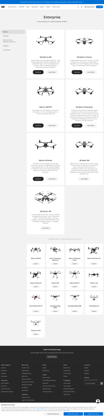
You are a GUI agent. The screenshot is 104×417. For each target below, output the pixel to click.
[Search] (78, 7)
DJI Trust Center (67, 373)
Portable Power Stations (69, 391)
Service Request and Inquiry (49, 380)
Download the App (77, 1)
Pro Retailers (25, 387)
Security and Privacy (47, 391)
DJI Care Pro (4, 386)
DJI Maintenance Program (7, 391)
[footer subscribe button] (101, 383)
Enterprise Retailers (26, 379)
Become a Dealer (26, 397)
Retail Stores (25, 376)
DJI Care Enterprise (5, 389)
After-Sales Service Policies (49, 386)
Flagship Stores (25, 370)
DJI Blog (65, 376)
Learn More (52, 72)
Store (100, 7)
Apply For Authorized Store (28, 400)
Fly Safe (44, 368)
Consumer (3, 368)
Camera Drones (12, 7)
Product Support (46, 377)
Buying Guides (66, 370)
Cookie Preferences (41, 409)
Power (28, 7)
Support (48, 7)
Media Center (66, 368)
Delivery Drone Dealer (27, 384)
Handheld (21, 7)
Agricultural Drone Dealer (28, 382)
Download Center (47, 389)
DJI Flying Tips (46, 370)
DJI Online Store (25, 368)
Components (4, 376)
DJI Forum (86, 370)
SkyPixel (86, 368)
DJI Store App (25, 390)
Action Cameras (67, 386)
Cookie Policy (66, 410)
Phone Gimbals (67, 383)
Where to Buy (56, 7)
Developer (86, 373)
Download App (52, 357)
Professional (4, 370)
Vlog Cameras (66, 394)
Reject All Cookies (73, 414)
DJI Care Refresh (5, 383)
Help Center (45, 383)
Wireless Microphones (68, 389)
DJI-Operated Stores (26, 373)
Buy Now (38, 72)
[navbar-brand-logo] (5, 7)
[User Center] (81, 7)
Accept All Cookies (93, 414)
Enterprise (3, 373)
